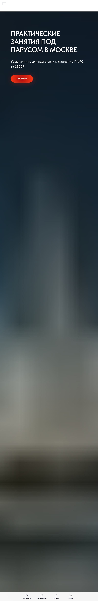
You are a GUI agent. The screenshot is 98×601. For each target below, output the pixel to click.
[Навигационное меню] (4, 4)
